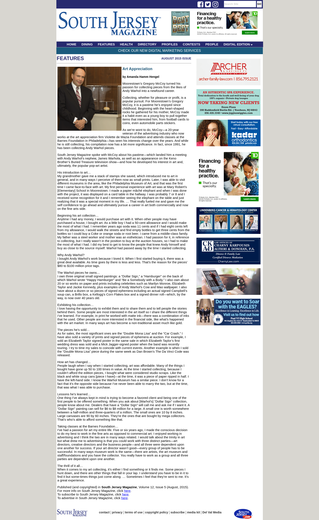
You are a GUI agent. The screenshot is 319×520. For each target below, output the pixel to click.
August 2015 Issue (176, 58)
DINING (87, 44)
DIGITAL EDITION (238, 44)
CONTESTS (191, 44)
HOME (71, 44)
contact (104, 512)
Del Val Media (211, 512)
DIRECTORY (147, 44)
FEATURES (106, 44)
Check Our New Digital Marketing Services (159, 50)
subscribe (178, 512)
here (127, 490)
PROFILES (170, 44)
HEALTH (126, 44)
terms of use (134, 512)
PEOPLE (211, 44)
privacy (117, 512)
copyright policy (156, 512)
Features (70, 58)
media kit (193, 512)
